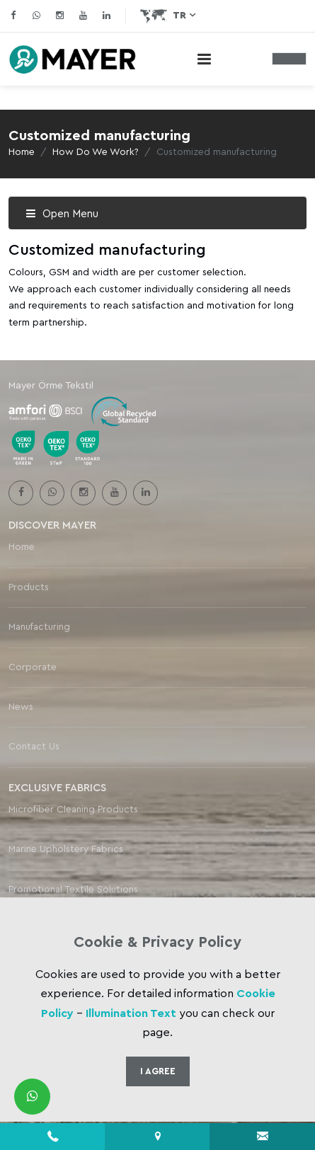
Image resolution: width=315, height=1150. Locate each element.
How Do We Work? (95, 152)
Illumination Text (131, 1013)
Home (21, 152)
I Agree (158, 1071)
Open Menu (61, 214)
